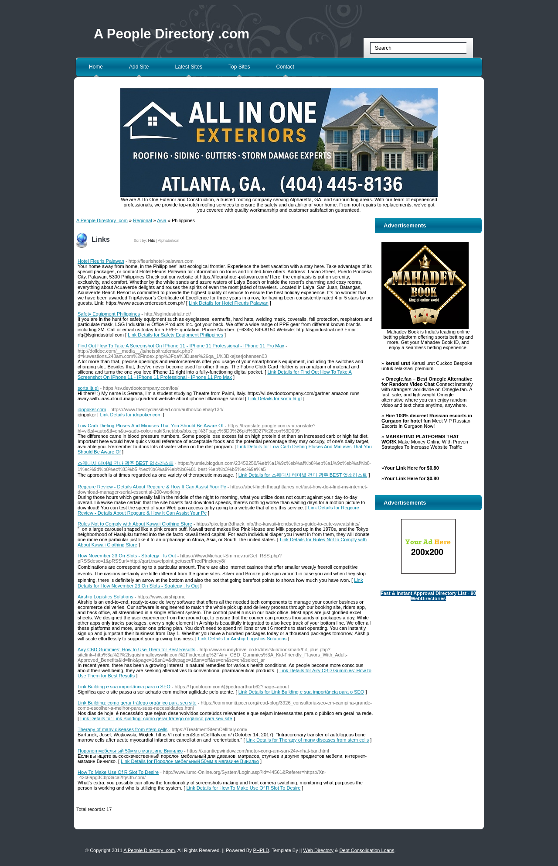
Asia (161, 220)
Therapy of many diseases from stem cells (122, 729)
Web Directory (318, 850)
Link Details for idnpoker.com (130, 414)
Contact (285, 67)
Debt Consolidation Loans (366, 850)
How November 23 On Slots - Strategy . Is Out (127, 555)
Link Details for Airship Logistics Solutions (242, 638)
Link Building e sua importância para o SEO (124, 686)
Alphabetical (168, 240)
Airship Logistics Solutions (105, 596)
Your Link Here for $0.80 (411, 468)
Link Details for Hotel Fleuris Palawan (229, 303)
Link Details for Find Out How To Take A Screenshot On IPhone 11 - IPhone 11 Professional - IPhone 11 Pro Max (215, 374)
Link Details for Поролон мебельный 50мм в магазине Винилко (190, 761)
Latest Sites (188, 67)
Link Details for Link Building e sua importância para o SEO (301, 691)
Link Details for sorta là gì (275, 398)
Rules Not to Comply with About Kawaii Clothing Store (135, 523)
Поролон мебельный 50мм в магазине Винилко (130, 750)
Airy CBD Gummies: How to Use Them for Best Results (136, 649)
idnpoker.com (92, 409)
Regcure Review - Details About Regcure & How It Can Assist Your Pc (152, 486)
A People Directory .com (171, 33)
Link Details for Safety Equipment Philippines (175, 334)
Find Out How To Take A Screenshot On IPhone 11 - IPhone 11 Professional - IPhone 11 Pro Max (181, 345)
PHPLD (261, 850)
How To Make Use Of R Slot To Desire (118, 772)
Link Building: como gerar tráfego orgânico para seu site (137, 702)
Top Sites (239, 67)
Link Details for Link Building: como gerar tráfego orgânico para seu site (156, 718)
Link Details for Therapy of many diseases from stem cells (307, 739)
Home (96, 67)
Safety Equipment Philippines (109, 313)
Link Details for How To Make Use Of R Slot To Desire (243, 787)
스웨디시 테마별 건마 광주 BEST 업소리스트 (126, 463)
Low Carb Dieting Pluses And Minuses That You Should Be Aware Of (151, 425)
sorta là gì (88, 388)
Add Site (139, 67)
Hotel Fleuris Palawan (101, 261)
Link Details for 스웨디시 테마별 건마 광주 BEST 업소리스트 (302, 475)
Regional (142, 220)
